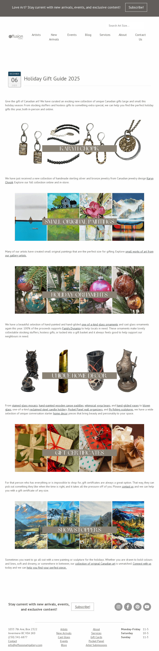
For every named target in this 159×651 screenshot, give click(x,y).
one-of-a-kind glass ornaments (100, 324)
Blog (88, 35)
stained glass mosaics (25, 405)
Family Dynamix (71, 328)
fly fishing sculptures (121, 409)
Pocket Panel (96, 641)
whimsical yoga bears (97, 405)
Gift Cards (96, 637)
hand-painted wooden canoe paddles (61, 405)
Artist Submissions (96, 645)
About (123, 35)
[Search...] (124, 25)
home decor (60, 413)
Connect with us (142, 563)
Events (72, 35)
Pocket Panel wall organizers (85, 409)
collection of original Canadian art (95, 563)
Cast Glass (64, 637)
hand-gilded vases (128, 405)
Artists (36, 35)
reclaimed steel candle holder (48, 409)
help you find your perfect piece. (47, 567)
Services (105, 35)
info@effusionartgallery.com (25, 645)
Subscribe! (136, 7)
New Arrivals (54, 37)
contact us (128, 486)
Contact (12, 641)
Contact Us (140, 37)
